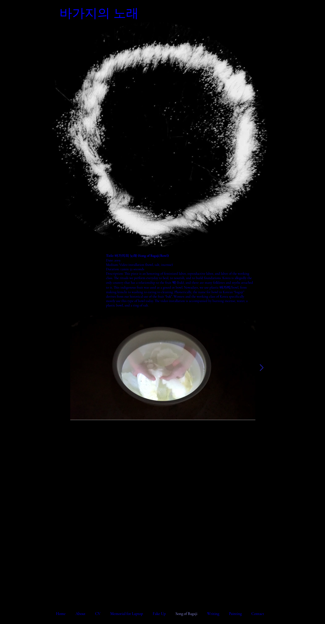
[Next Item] (262, 367)
